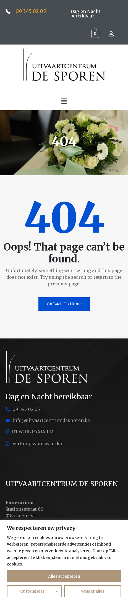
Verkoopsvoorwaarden (35, 443)
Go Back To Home (64, 303)
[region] (64, 561)
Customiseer (32, 591)
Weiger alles (92, 591)
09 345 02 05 (30, 11)
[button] (64, 101)
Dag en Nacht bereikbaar (85, 14)
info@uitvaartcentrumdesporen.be (48, 420)
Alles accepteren (64, 576)
